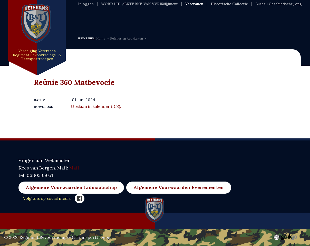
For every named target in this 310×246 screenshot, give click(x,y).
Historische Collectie (229, 4)
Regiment (169, 4)
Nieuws (109, 17)
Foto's (206, 17)
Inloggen (86, 4)
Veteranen (194, 4)
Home (85, 17)
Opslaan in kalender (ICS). (96, 106)
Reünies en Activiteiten (126, 38)
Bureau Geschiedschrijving (278, 4)
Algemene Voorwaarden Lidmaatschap (71, 187)
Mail (74, 168)
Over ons (138, 17)
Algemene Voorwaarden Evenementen (178, 187)
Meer (228, 17)
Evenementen (174, 17)
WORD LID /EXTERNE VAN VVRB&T (134, 4)
